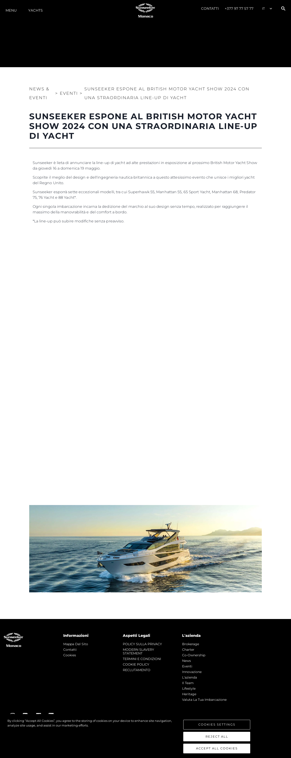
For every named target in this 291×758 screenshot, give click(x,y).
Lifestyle (189, 688)
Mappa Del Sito (75, 644)
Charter (188, 649)
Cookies (69, 655)
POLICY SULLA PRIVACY (142, 644)
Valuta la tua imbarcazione (204, 700)
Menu (11, 10)
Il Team (188, 683)
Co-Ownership (193, 655)
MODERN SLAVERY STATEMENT (138, 651)
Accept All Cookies (217, 748)
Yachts (35, 10)
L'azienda (189, 677)
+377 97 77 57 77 (239, 8)
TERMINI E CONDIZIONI (142, 659)
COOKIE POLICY (136, 664)
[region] (145, 736)
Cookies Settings (216, 724)
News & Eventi (39, 93)
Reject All (217, 736)
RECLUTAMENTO (136, 670)
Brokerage (190, 644)
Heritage (189, 694)
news (186, 661)
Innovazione (192, 672)
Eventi (187, 666)
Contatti (210, 8)
